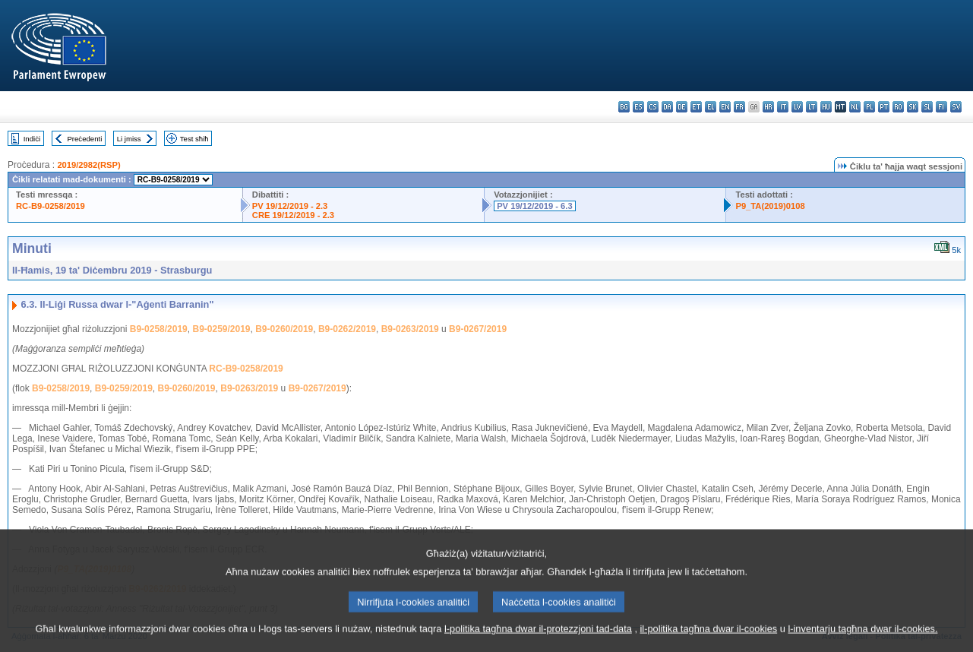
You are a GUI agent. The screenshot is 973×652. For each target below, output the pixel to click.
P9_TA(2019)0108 (769, 205)
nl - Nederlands (855, 106)
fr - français (739, 106)
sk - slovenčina (912, 106)
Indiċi (32, 139)
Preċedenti (84, 139)
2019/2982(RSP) (88, 164)
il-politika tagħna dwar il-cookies (709, 642)
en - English (725, 106)
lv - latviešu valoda (797, 106)
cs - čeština (653, 106)
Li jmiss (129, 139)
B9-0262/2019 (347, 329)
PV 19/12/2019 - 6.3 (535, 205)
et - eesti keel (696, 106)
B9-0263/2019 (410, 329)
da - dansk (667, 106)
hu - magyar (826, 106)
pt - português (883, 106)
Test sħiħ (194, 139)
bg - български (624, 106)
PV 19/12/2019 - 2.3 (290, 205)
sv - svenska (956, 106)
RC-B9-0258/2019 (50, 205)
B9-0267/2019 (478, 329)
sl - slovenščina (927, 106)
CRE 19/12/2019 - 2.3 (293, 215)
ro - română (898, 106)
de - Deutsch (681, 106)
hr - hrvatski (768, 106)
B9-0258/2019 (159, 329)
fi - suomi (941, 106)
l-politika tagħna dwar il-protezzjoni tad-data (538, 642)
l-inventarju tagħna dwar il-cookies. (862, 642)
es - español (638, 106)
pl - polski (869, 106)
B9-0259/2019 (221, 329)
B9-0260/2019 (284, 329)
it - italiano (782, 106)
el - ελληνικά (710, 106)
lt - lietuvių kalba (811, 106)
